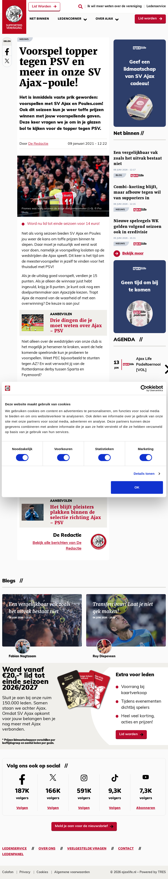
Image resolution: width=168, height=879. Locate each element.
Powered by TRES (153, 872)
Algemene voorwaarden (72, 872)
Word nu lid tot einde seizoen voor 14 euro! (63, 224)
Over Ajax (107, 18)
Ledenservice (156, 6)
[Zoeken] (80, 6)
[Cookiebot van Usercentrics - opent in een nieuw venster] (144, 388)
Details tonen (144, 473)
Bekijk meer (129, 253)
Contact (126, 848)
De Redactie (38, 144)
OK (137, 487)
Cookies (42, 872)
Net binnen (39, 18)
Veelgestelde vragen (86, 848)
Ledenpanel (13, 854)
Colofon (7, 872)
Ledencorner (72, 18)
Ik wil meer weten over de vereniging (115, 6)
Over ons (46, 848)
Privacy (24, 872)
